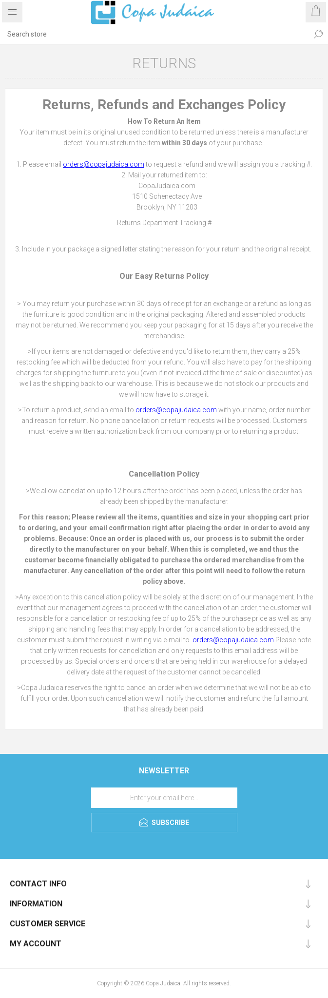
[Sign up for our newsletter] (164, 797)
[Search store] (154, 34)
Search (318, 34)
